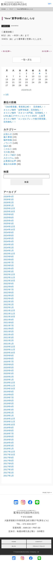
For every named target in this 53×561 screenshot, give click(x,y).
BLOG (14, 546)
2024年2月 (9, 247)
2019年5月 (9, 403)
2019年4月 (9, 406)
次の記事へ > (47, 51)
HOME (3, 9)
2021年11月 (9, 313)
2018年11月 (9, 421)
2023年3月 (9, 271)
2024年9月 (9, 232)
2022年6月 (9, 292)
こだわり (8, 149)
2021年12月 (9, 310)
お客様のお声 (10, 161)
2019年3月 (9, 409)
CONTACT (38, 541)
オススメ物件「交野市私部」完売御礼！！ (23, 110)
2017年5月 (9, 466)
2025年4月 (9, 220)
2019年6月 (9, 400)
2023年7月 (9, 262)
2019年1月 (9, 415)
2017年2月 (9, 473)
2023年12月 (9, 253)
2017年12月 (9, 451)
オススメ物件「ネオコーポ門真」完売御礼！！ (26, 113)
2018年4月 (9, 442)
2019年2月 (9, 412)
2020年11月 (9, 349)
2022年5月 (9, 295)
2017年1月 (9, 475)
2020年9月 (9, 355)
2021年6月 (9, 328)
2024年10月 (9, 229)
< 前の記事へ (6, 51)
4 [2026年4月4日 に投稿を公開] (39, 73)
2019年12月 (9, 382)
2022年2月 (9, 304)
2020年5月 (9, 367)
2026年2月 (9, 202)
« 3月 (6, 94)
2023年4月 (9, 268)
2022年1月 (9, 307)
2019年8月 (9, 394)
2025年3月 (9, 223)
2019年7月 (9, 397)
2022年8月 (9, 286)
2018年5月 (9, 439)
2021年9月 (9, 319)
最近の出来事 (10, 164)
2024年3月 (9, 244)
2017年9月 (9, 457)
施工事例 (8, 137)
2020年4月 (9, 370)
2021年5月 (9, 331)
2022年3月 (9, 301)
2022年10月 (9, 280)
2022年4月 (9, 298)
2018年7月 (9, 433)
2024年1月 (9, 250)
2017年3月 (9, 469)
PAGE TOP (47, 492)
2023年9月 (9, 256)
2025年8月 (9, 217)
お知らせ (5, 26)
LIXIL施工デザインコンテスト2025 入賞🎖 (25, 116)
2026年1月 (9, 205)
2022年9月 (9, 283)
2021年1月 (9, 343)
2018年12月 (9, 418)
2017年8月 (9, 460)
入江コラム (9, 158)
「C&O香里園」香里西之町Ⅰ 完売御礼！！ (25, 107)
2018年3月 (9, 445)
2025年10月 (9, 211)
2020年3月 (9, 373)
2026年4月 (9, 196)
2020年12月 (9, 346)
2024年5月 (9, 238)
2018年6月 (9, 436)
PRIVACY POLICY (39, 546)
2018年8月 (9, 430)
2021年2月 (9, 340)
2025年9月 (9, 214)
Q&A (6, 146)
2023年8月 (9, 259)
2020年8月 (9, 358)
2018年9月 (9, 427)
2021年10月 (9, 316)
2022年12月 (9, 274)
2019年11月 (9, 385)
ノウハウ (8, 143)
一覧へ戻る (26, 59)
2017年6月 (9, 463)
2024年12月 (9, 226)
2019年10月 (9, 388)
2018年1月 (9, 448)
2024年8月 (9, 235)
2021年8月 (9, 322)
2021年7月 (9, 325)
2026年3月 (9, 199)
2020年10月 (9, 352)
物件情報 (8, 140)
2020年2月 (9, 376)
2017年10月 (9, 454)
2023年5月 (9, 265)
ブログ (11, 9)
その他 (7, 152)
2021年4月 (9, 334)
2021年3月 (9, 337)
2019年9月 (9, 391)
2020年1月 (9, 379)
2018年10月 (9, 424)
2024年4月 (9, 241)
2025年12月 (9, 208)
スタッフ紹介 (10, 155)
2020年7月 (9, 361)
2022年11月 (9, 277)
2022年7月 (9, 289)
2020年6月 (9, 364)
